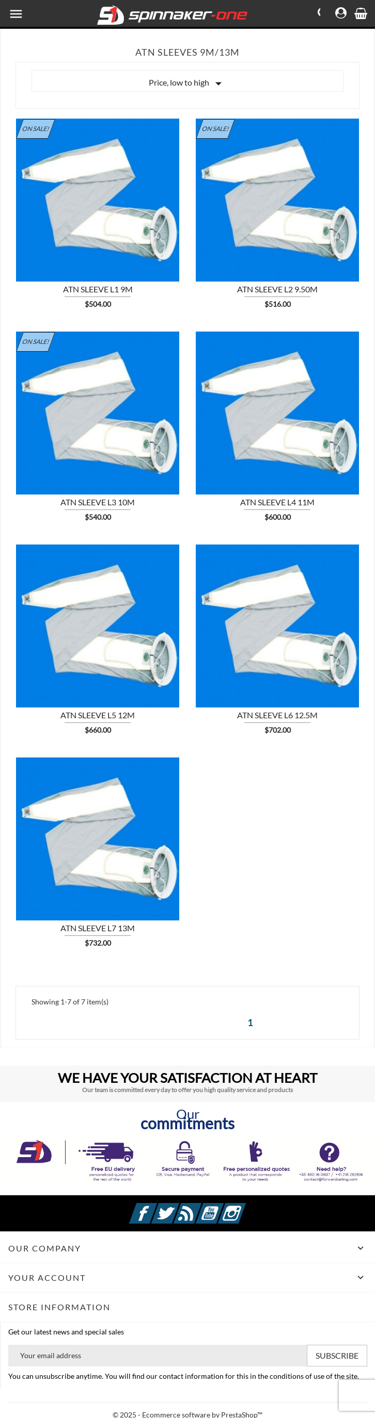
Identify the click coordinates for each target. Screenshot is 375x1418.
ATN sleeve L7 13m (97, 928)
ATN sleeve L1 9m (98, 289)
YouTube (222, 1207)
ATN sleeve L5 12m (97, 715)
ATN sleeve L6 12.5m (277, 715)
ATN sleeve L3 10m (97, 502)
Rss (199, 1207)
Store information (59, 1307)
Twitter (177, 1207)
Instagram (244, 1207)
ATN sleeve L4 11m (277, 502)
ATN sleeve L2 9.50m (277, 289)
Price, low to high (187, 83)
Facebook (155, 1207)
